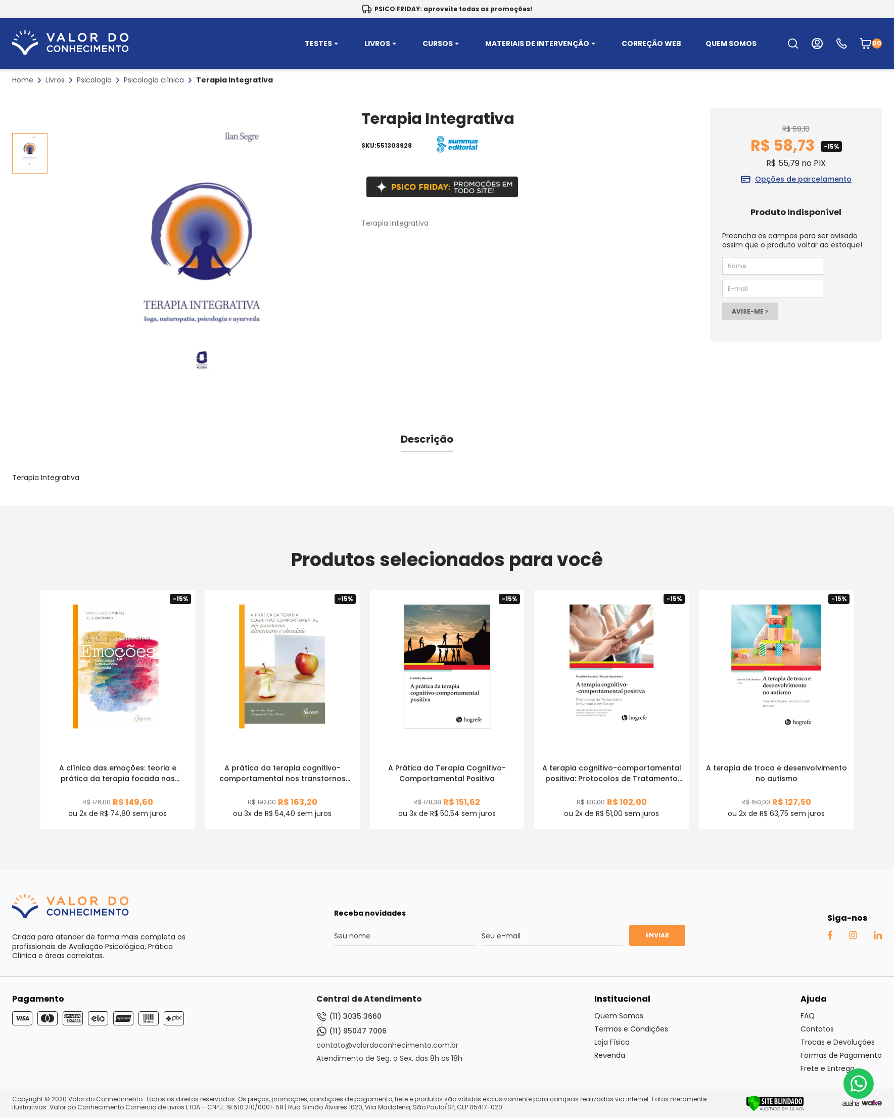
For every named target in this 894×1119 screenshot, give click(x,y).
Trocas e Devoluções (838, 1042)
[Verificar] (775, 1109)
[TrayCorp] (872, 1103)
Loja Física (612, 1042)
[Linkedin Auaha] (877, 937)
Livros (55, 80)
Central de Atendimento (369, 999)
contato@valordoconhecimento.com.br (387, 1045)
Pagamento (38, 999)
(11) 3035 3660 (349, 1016)
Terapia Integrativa (234, 80)
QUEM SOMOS (731, 43)
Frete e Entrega (828, 1068)
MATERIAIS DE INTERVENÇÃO (541, 43)
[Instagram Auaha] (853, 937)
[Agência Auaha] (850, 1103)
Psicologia (94, 80)
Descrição (427, 439)
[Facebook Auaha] (829, 937)
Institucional (622, 999)
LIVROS (381, 43)
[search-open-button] (793, 43)
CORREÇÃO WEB (651, 43)
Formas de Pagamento (841, 1055)
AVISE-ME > (750, 311)
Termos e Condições (631, 1029)
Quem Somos (618, 1016)
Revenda (609, 1055)
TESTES (322, 43)
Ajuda (814, 999)
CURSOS (441, 43)
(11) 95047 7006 (351, 1031)
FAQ (808, 1016)
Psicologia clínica (154, 80)
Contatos (817, 1029)
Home (22, 80)
